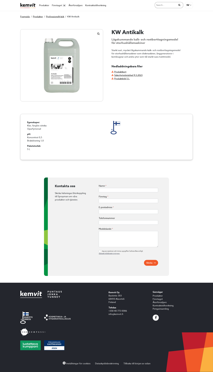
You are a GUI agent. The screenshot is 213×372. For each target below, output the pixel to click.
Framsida (25, 16)
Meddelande (106, 229)
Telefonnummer (107, 218)
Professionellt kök (55, 16)
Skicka (149, 263)
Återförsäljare (76, 5)
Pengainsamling (161, 309)
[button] (98, 33)
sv (188, 5)
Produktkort (120, 72)
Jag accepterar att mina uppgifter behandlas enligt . (121, 252)
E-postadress (106, 207)
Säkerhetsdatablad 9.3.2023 (128, 75)
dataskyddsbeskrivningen (109, 253)
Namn (102, 186)
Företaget (59, 5)
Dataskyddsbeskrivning (107, 363)
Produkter (44, 5)
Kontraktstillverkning (95, 5)
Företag (103, 196)
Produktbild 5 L (122, 78)
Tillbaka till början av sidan (136, 363)
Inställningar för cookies (78, 363)
